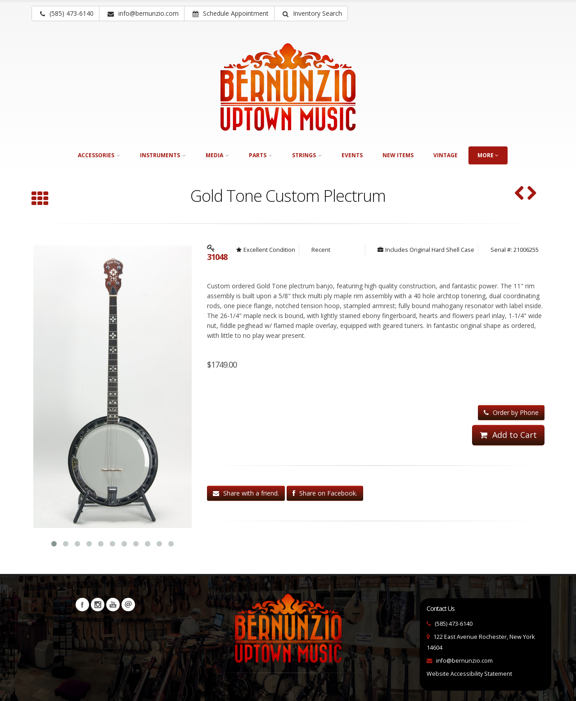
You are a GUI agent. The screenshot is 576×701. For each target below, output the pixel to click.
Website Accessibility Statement (469, 673)
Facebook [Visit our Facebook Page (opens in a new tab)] (82, 603)
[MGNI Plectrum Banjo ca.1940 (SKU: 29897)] (531, 194)
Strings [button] (307, 155)
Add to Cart (508, 434)
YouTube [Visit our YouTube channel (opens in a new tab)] (113, 603)
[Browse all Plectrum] (40, 199)
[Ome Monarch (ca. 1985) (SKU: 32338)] (519, 194)
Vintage (445, 155)
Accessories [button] (99, 155)
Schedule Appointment (231, 13)
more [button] (488, 155)
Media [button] (217, 155)
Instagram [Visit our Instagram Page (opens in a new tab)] (97, 603)
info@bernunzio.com (464, 660)
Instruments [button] (163, 155)
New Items (398, 155)
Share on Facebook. (324, 493)
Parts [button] (260, 155)
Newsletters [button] (128, 603)
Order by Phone (511, 412)
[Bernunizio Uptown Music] (288, 87)
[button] (311, 13)
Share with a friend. (246, 493)
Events (352, 155)
